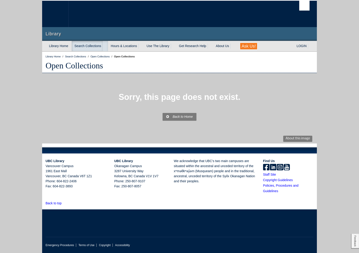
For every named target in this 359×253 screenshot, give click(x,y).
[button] (64, 203)
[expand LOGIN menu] (310, 46)
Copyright (105, 245)
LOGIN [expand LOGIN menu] (301, 46)
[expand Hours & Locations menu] (141, 46)
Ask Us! (249, 46)
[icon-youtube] (287, 167)
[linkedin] (273, 167)
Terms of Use (87, 245)
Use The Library (158, 46)
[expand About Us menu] (233, 46)
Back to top (56, 203)
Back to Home (179, 116)
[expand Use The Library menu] (173, 46)
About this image (298, 138)
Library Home (58, 46)
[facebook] (266, 167)
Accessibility (122, 245)
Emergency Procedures (60, 245)
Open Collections (74, 65)
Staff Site (269, 174)
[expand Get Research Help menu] (210, 46)
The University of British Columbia (55, 14)
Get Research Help (192, 46)
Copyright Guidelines (278, 180)
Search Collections (87, 46)
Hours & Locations (124, 46)
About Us (222, 46)
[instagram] (280, 167)
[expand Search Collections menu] (105, 46)
